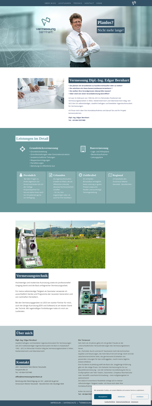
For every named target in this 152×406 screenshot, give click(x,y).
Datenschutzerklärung (123, 402)
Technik (77, 3)
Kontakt (89, 3)
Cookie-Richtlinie (110, 402)
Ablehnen (121, 397)
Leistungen (64, 3)
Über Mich (50, 3)
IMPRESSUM (55, 403)
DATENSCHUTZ (69, 403)
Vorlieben (139, 397)
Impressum (134, 402)
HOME (99, 3)
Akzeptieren (102, 397)
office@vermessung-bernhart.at (28, 377)
